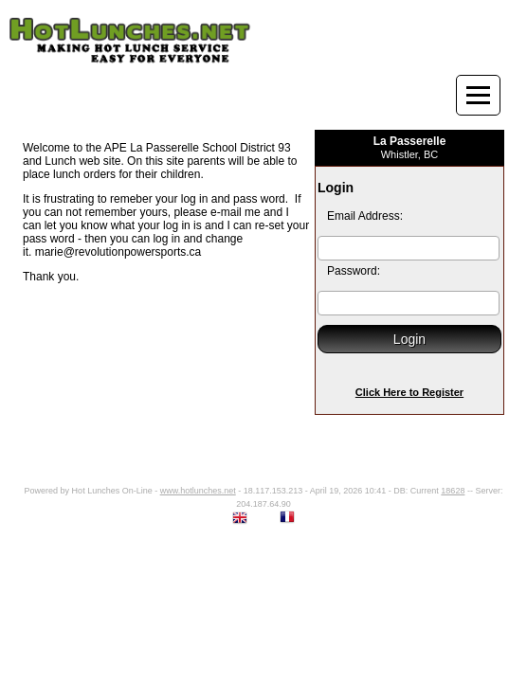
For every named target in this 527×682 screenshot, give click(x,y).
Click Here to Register (409, 392)
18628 (452, 490)
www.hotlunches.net (198, 490)
